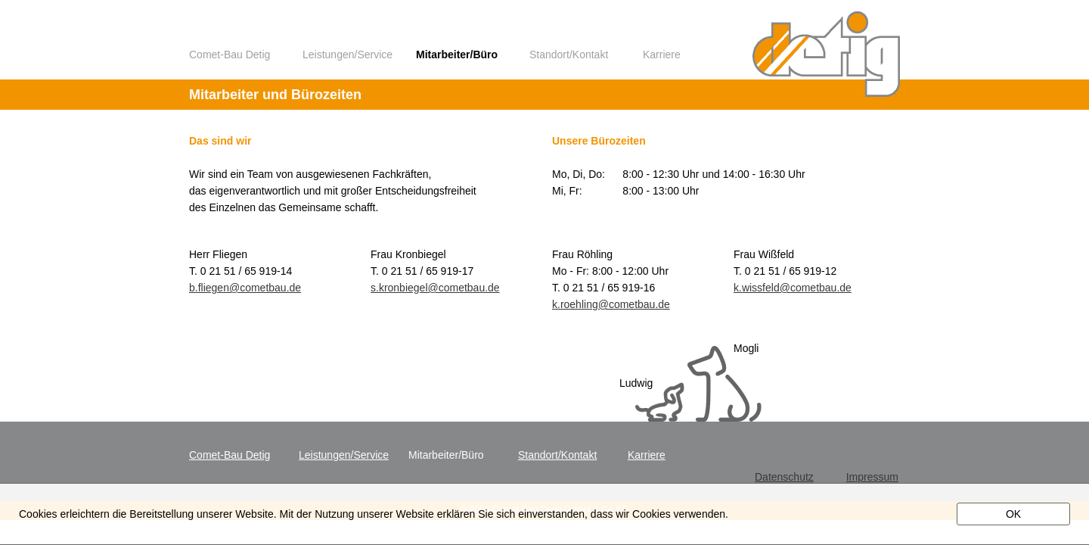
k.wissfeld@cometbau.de (793, 288)
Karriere (662, 55)
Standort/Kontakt (568, 55)
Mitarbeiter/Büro (457, 55)
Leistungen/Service (347, 55)
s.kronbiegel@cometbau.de (435, 288)
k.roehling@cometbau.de (611, 304)
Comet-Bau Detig (229, 55)
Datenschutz (784, 477)
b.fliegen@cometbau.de (245, 288)
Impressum (872, 477)
